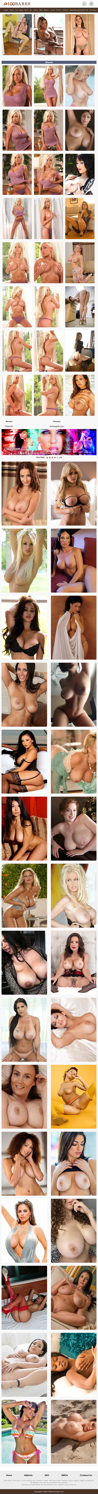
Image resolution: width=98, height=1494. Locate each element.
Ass (31, 10)
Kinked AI (65, 10)
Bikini (41, 10)
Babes (21, 10)
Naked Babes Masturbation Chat (79, 10)
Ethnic (26, 10)
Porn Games (93, 10)
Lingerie (6, 10)
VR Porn (58, 10)
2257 (47, 1475)
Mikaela (56, 421)
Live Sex (52, 10)
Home (9, 1475)
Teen (16, 10)
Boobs (12, 10)
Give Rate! (40, 457)
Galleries (28, 1475)
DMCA (64, 1475)
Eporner (46, 10)
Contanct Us (86, 1475)
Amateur (35, 10)
